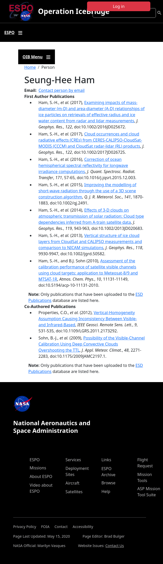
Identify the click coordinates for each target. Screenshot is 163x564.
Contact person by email (61, 90)
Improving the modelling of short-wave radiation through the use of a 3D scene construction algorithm (87, 191)
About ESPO (41, 476)
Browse (108, 483)
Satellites (74, 491)
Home (30, 67)
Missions (38, 468)
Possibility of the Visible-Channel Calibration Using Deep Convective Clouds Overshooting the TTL (91, 344)
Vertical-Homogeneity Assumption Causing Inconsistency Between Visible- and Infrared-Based (87, 319)
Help (105, 491)
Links (106, 460)
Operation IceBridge (73, 11)
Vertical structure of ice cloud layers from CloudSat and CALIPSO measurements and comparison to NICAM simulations (90, 241)
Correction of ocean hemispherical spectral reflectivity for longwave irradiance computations (83, 165)
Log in (119, 6)
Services (73, 460)
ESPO (35, 460)
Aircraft (72, 483)
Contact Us (114, 545)
